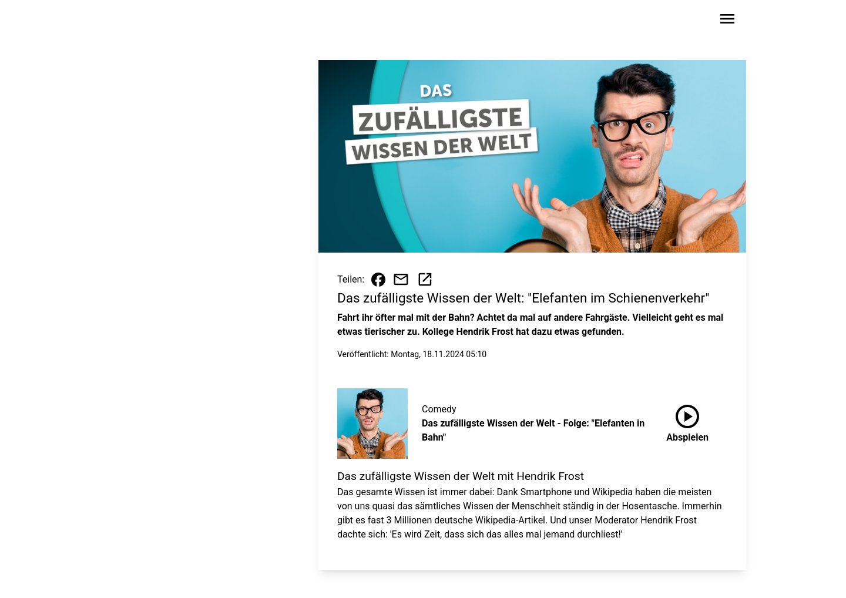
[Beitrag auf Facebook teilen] (378, 280)
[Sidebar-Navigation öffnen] (727, 20)
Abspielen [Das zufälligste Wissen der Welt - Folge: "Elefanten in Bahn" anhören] (687, 421)
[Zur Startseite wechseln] (137, 21)
